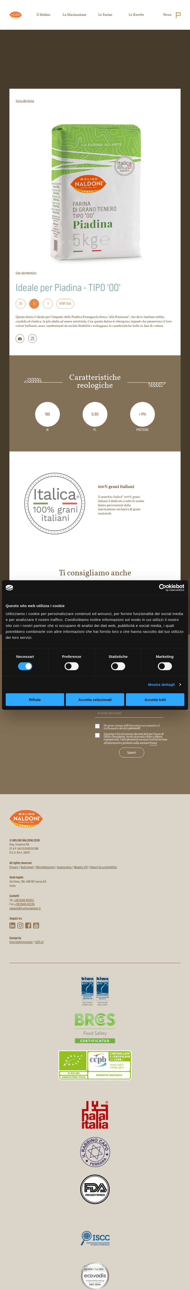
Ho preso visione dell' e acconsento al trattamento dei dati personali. (127, 727)
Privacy (153, 743)
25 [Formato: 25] (20, 303)
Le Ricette (136, 15)
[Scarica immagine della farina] (20, 338)
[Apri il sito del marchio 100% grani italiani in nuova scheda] (95, 503)
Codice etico (64, 867)
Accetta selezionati (95, 699)
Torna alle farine (25, 101)
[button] (32, 338)
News (167, 15)
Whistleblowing (45, 867)
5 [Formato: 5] (34, 303)
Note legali (27, 867)
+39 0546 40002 (23, 900)
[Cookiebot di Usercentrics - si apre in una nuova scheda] (162, 587)
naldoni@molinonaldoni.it (25, 908)
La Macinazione (74, 15)
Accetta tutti (155, 699)
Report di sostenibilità (103, 867)
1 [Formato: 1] (47, 303)
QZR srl (39, 942)
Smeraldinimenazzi (21, 942)
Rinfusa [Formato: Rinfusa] (65, 303)
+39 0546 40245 (24, 904)
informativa (135, 725)
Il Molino (43, 15)
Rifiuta (35, 699)
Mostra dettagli (161, 684)
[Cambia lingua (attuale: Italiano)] (177, 15)
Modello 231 (81, 867)
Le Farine (105, 15)
